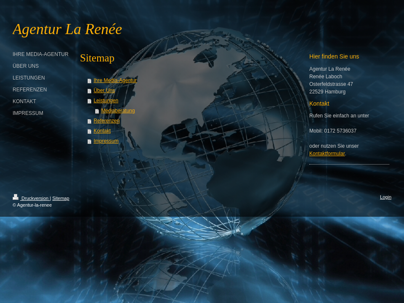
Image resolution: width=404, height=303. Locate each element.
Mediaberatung (118, 111)
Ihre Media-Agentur (115, 80)
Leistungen (105, 101)
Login (385, 196)
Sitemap (60, 198)
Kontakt (102, 131)
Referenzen (106, 121)
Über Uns (104, 90)
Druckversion (31, 198)
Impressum (105, 141)
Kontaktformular (327, 154)
